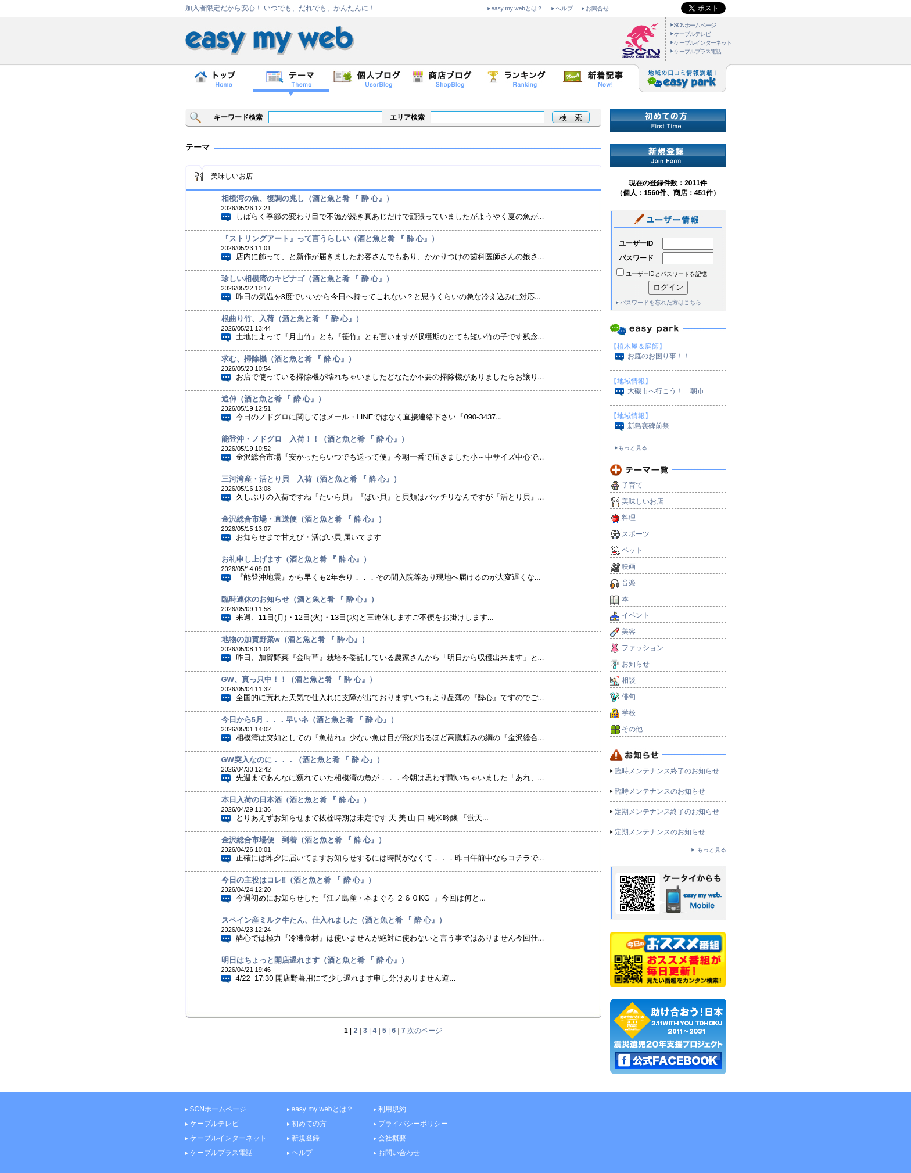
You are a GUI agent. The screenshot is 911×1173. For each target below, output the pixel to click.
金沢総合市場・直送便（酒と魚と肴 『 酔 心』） (303, 519)
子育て (632, 485)
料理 (629, 518)
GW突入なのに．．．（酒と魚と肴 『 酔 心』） (302, 759)
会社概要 (392, 1138)
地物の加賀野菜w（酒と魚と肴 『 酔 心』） (295, 639)
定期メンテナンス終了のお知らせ (667, 812)
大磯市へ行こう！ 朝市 (665, 391)
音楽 (629, 583)
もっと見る (632, 447)
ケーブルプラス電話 (697, 51)
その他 (632, 729)
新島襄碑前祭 (648, 426)
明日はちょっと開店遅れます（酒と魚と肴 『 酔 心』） (315, 960)
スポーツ (636, 534)
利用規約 (392, 1109)
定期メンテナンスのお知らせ (660, 832)
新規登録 (306, 1138)
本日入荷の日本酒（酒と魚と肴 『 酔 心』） (296, 799)
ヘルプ (564, 8)
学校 (629, 713)
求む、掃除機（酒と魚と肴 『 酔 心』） (288, 358)
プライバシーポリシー (413, 1124)
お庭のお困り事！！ (658, 356)
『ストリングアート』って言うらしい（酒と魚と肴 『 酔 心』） (330, 238)
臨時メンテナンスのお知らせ (660, 791)
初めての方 (309, 1124)
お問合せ (597, 8)
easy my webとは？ (517, 8)
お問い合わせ (399, 1153)
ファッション (642, 648)
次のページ (424, 1031)
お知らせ (636, 664)
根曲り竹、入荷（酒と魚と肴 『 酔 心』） (292, 318)
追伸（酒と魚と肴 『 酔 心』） (273, 398)
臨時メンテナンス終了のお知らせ (667, 771)
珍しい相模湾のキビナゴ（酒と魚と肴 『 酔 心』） (307, 278)
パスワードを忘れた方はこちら (660, 302)
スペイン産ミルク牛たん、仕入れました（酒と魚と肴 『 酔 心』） (334, 920)
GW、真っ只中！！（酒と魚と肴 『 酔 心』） (298, 679)
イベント (636, 615)
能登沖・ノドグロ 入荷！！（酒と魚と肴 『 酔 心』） (315, 439)
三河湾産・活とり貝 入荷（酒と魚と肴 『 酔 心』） (311, 479)
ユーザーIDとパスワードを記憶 (666, 274)
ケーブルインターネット (702, 43)
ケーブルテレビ (692, 34)
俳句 (629, 697)
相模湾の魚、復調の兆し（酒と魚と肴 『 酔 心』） (307, 198)
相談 (629, 680)
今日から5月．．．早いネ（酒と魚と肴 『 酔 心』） (309, 719)
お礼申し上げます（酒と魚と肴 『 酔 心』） (296, 559)
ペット (632, 550)
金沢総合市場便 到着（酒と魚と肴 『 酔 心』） (303, 839)
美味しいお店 (642, 501)
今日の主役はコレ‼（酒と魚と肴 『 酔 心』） (298, 880)
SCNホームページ (695, 25)
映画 (629, 566)
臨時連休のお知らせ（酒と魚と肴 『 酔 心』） (300, 599)
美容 (629, 631)
